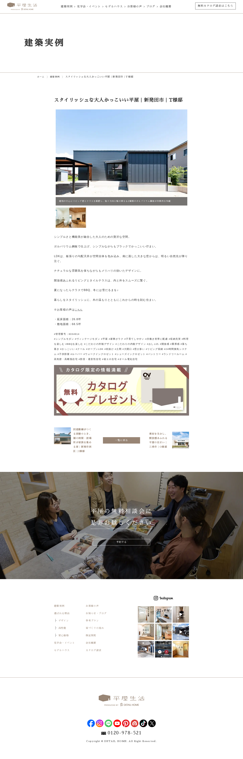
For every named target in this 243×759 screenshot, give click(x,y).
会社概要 (165, 6)
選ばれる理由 (63, 622)
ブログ (150, 6)
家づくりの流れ (96, 636)
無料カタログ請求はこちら (215, 6)
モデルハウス (114, 6)
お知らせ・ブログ (98, 622)
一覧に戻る (121, 444)
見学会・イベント (89, 6)
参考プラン (93, 629)
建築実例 (67, 6)
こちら (79, 309)
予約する (121, 550)
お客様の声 (134, 6)
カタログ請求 (95, 658)
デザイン (64, 629)
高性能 (62, 636)
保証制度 (92, 644)
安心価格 (64, 644)
